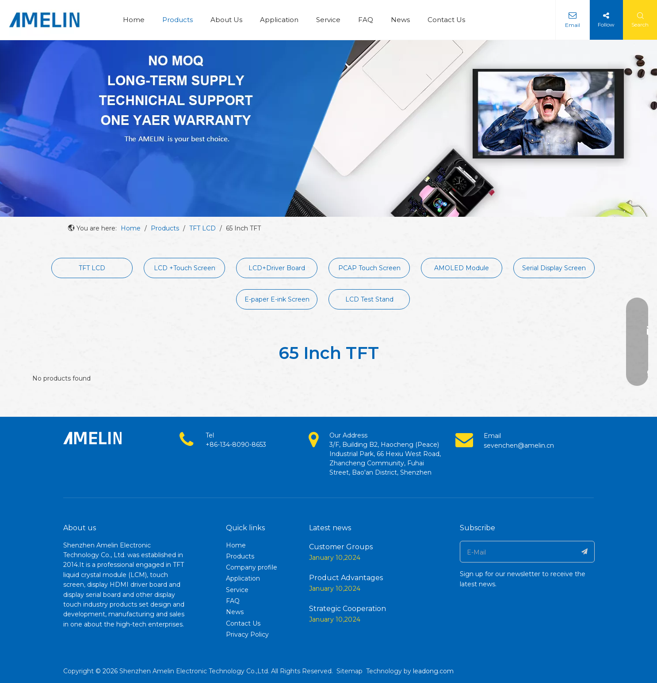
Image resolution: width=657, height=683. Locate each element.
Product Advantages (346, 578)
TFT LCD (92, 268)
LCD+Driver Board (276, 268)
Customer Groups (341, 547)
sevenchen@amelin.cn (519, 445)
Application (279, 19)
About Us (226, 19)
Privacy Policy (247, 634)
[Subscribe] (584, 551)
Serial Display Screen (554, 268)
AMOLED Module (461, 268)
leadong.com (433, 671)
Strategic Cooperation (347, 608)
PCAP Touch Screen (369, 268)
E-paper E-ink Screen (276, 299)
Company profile (251, 567)
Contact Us (446, 19)
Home (134, 19)
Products (177, 19)
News (400, 19)
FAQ (365, 19)
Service (328, 19)
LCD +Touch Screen (184, 268)
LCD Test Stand (369, 299)
